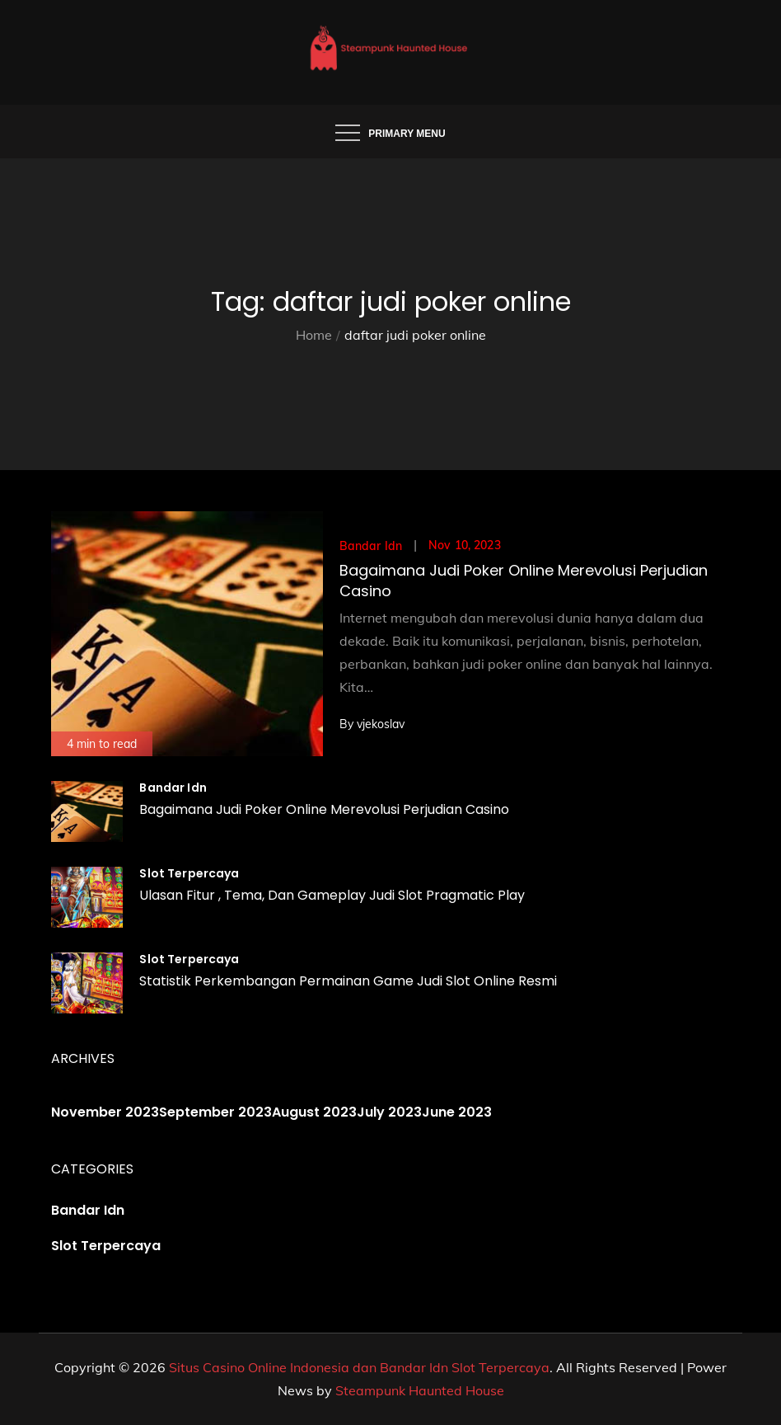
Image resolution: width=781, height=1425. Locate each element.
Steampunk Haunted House (419, 1390)
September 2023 (215, 1112)
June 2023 (457, 1112)
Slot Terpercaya (189, 873)
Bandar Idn (370, 545)
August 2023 (314, 1112)
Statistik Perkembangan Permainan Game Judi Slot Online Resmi (348, 980)
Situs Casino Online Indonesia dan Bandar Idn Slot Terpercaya (359, 1367)
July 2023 (389, 1112)
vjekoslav (381, 724)
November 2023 (105, 1112)
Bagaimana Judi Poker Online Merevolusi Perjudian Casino (324, 809)
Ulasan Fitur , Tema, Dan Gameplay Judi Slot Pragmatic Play (332, 895)
